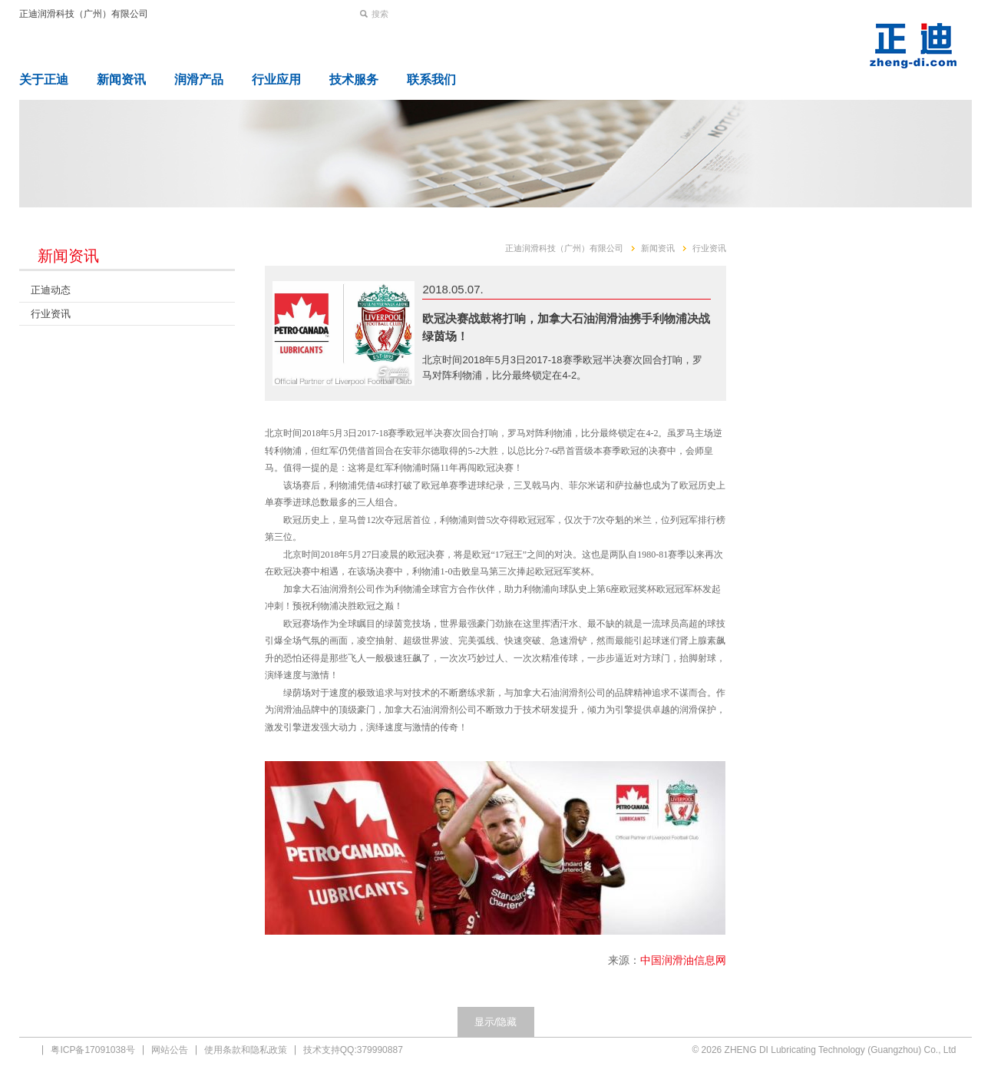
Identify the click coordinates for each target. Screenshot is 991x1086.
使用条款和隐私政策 (245, 1050)
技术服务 (353, 79)
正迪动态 (51, 290)
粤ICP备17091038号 (92, 1050)
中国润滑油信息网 (683, 960)
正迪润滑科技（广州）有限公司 (83, 13)
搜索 (380, 13)
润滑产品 (198, 79)
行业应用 (276, 79)
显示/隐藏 (495, 1022)
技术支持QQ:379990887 (353, 1050)
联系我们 (431, 79)
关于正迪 (43, 79)
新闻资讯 (121, 79)
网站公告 (169, 1050)
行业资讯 (51, 314)
